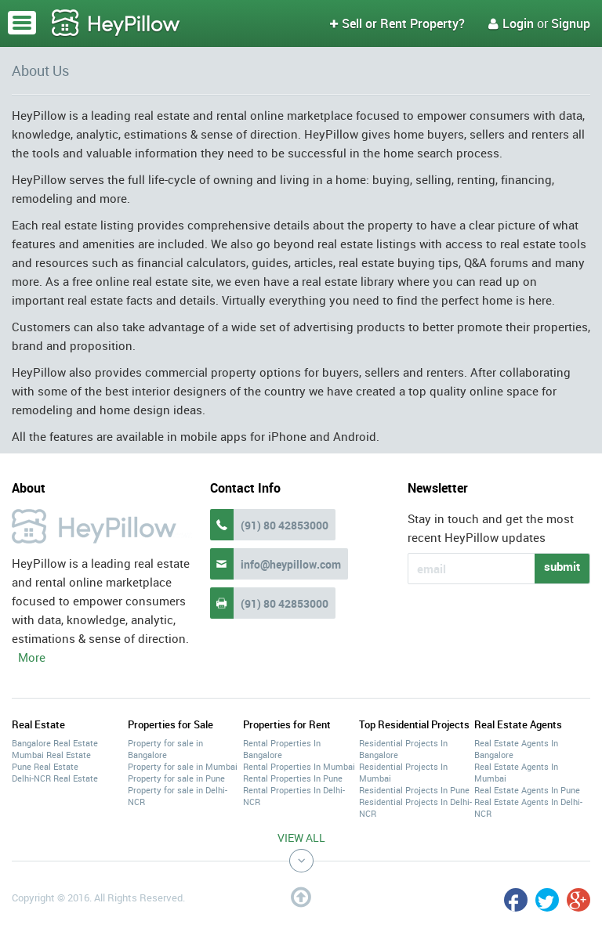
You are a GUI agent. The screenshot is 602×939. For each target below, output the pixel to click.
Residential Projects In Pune (414, 790)
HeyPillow (116, 23)
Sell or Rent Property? (397, 23)
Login (511, 23)
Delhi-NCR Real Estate (55, 778)
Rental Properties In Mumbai (299, 766)
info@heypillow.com (291, 564)
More (31, 657)
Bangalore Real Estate (55, 743)
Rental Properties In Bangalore (282, 748)
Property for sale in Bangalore (165, 748)
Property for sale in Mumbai (183, 766)
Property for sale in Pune (176, 778)
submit (562, 566)
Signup (570, 23)
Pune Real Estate (45, 766)
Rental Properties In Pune (293, 778)
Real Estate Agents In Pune (527, 790)
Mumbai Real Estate (51, 754)
